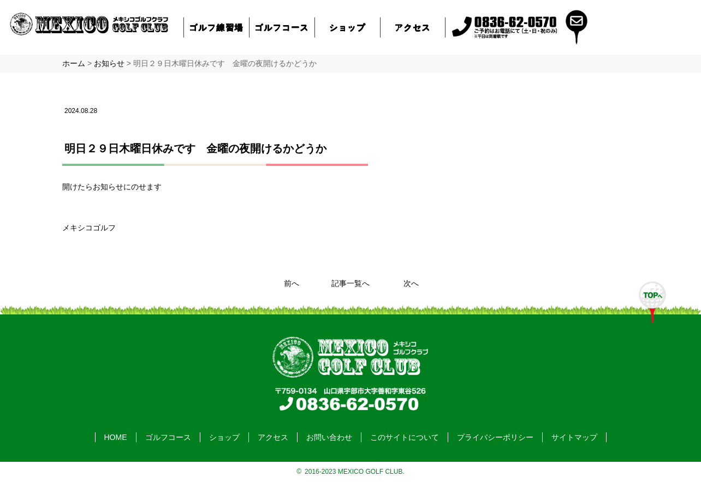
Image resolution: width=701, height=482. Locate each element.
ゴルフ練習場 (216, 27)
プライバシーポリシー (495, 437)
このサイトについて (404, 437)
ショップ (347, 27)
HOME (115, 437)
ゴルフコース (282, 27)
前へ (291, 283)
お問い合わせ (329, 437)
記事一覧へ (350, 283)
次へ (411, 283)
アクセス (413, 27)
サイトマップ (574, 437)
